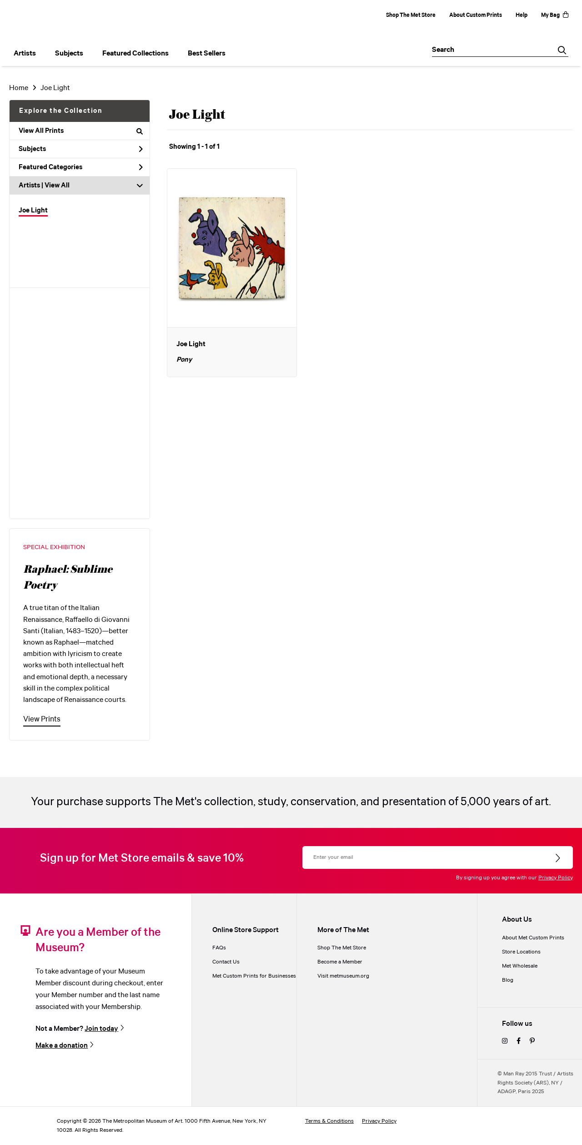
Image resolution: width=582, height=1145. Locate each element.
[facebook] (519, 1041)
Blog (507, 980)
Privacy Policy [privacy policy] (379, 1121)
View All (57, 185)
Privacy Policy (555, 878)
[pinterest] (532, 1041)
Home (18, 88)
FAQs (219, 948)
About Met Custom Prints (533, 938)
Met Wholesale (519, 966)
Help (521, 15)
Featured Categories (81, 167)
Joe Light (55, 88)
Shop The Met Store (411, 15)
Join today (101, 1029)
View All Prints (81, 131)
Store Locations (521, 952)
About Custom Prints (475, 15)
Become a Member (339, 962)
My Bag (554, 15)
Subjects (81, 149)
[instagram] (504, 1041)
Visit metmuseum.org (343, 976)
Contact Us (226, 962)
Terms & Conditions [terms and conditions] (329, 1121)
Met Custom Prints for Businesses (254, 976)
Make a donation (61, 1045)
